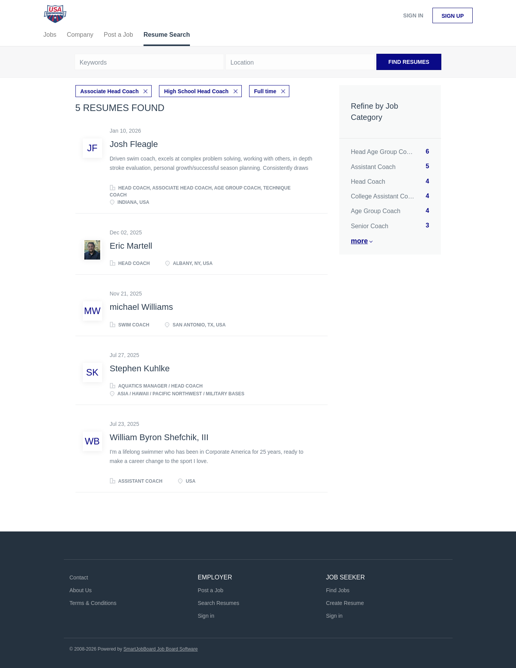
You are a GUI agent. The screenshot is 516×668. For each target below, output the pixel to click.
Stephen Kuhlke (140, 368)
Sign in (413, 15)
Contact (79, 577)
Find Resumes (408, 62)
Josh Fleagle (134, 144)
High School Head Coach (196, 91)
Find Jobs (338, 590)
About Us (81, 590)
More (359, 241)
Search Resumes (218, 603)
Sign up (452, 16)
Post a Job (210, 590)
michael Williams (141, 307)
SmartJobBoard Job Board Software (160, 649)
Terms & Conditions (93, 603)
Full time (265, 91)
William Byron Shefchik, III (159, 437)
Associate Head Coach (109, 91)
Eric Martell (131, 246)
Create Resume (345, 603)
